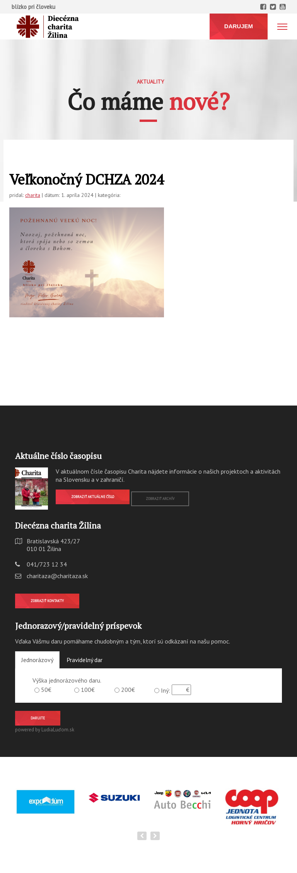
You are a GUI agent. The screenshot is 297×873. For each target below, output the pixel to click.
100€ (88, 689)
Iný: (165, 690)
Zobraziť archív (160, 498)
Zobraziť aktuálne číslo (92, 497)
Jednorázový (37, 660)
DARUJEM (238, 26)
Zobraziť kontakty (47, 601)
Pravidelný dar (84, 660)
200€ (128, 689)
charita (32, 195)
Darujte (38, 718)
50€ (46, 689)
